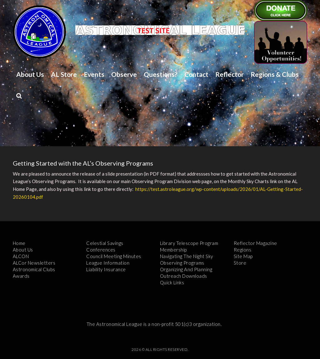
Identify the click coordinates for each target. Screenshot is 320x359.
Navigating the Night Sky (186, 256)
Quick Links (172, 282)
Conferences (101, 249)
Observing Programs (182, 263)
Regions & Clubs (275, 74)
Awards (21, 276)
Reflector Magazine (255, 243)
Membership (173, 249)
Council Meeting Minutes (113, 256)
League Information (107, 263)
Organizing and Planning (186, 269)
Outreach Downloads (183, 276)
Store (240, 263)
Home (19, 243)
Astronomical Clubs (34, 269)
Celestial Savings (104, 243)
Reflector (229, 74)
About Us (30, 74)
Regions (243, 249)
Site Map (243, 256)
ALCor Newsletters (34, 263)
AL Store (64, 74)
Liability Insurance (106, 269)
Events (94, 74)
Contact (196, 74)
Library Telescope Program (189, 243)
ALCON (21, 256)
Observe (124, 74)
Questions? (161, 74)
